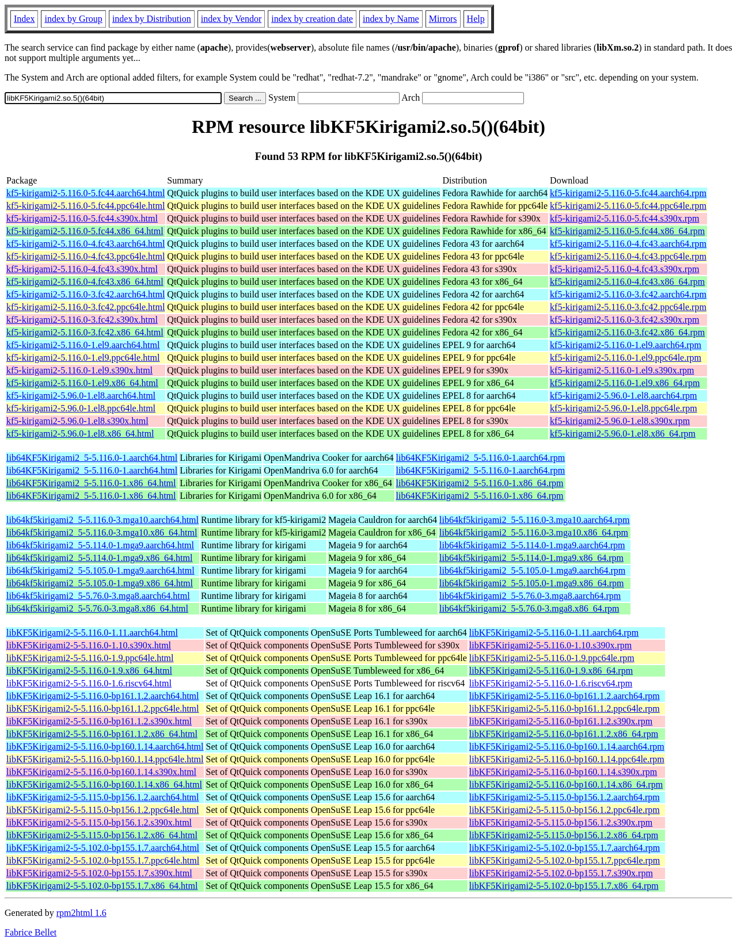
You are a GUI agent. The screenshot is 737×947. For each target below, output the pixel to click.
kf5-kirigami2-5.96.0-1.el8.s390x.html (77, 421)
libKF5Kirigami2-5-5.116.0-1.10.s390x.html (88, 645)
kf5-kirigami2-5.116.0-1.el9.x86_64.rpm (625, 383)
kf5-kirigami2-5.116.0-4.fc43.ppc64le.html (85, 256)
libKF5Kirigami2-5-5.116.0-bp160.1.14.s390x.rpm (563, 772)
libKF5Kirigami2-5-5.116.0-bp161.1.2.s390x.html (99, 721)
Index (24, 19)
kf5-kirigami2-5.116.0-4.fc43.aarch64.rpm (628, 244)
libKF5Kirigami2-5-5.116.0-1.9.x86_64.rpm (551, 670)
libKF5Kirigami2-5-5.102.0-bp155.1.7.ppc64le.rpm (564, 860)
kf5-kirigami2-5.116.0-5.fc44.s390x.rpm (624, 218)
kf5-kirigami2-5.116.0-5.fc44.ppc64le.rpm (628, 206)
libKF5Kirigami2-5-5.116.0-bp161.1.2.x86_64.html (101, 734)
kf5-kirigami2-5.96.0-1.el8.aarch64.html (80, 395)
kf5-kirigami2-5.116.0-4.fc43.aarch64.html (85, 244)
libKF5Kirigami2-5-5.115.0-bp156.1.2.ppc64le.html (102, 810)
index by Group (73, 19)
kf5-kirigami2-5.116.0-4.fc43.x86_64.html (85, 282)
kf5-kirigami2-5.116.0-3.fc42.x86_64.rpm (627, 332)
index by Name (391, 19)
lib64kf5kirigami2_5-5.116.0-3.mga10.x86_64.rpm (533, 532)
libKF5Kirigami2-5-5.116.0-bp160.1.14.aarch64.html (104, 746)
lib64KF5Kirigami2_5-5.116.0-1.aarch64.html (91, 458)
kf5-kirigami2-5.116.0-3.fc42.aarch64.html (85, 294)
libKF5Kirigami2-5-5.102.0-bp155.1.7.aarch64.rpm (564, 848)
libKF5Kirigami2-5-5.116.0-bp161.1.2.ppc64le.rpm (564, 708)
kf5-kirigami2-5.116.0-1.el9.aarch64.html (82, 345)
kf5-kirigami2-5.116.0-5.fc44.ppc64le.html (85, 206)
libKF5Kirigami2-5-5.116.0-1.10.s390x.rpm (550, 645)
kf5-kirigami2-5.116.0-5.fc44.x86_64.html (85, 231)
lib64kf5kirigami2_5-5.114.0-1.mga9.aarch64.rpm (532, 545)
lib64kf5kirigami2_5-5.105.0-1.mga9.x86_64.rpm (531, 583)
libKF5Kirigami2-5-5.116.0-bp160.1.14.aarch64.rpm (566, 746)
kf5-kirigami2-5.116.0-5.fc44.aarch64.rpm (628, 193)
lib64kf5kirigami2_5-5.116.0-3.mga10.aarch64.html (102, 520)
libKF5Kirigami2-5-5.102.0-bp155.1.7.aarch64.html (102, 848)
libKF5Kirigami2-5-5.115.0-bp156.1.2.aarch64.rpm (564, 797)
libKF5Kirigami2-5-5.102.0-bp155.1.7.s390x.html (99, 873)
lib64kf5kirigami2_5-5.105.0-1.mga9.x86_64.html (99, 583)
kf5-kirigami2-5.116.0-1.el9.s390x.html (79, 370)
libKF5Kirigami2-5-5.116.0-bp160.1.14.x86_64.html (104, 784)
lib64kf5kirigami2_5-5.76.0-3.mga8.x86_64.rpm (529, 608)
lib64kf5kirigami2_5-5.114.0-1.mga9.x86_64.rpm (531, 558)
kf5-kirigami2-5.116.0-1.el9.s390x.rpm (622, 370)
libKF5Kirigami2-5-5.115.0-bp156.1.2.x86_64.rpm (563, 835)
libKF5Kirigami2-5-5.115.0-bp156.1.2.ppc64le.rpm (564, 810)
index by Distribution (151, 19)
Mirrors (443, 19)
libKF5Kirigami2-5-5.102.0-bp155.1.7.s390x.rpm (561, 873)
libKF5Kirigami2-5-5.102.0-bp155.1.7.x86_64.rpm (564, 886)
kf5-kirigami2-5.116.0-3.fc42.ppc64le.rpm (628, 307)
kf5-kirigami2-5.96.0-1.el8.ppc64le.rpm (623, 408)
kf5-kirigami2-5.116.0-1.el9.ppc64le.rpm (625, 357)
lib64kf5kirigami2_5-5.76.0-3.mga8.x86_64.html (97, 608)
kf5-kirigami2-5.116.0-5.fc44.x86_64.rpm (627, 231)
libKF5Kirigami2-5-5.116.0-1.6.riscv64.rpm (550, 683)
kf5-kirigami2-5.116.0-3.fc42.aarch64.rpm (628, 294)
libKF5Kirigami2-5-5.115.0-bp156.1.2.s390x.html (99, 822)
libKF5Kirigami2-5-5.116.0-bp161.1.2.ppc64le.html (102, 708)
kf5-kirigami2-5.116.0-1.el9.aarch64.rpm (625, 345)
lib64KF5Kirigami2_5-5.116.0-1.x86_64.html (91, 483)
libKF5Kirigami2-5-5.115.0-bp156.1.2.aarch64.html (102, 797)
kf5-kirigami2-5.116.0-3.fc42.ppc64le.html (85, 307)
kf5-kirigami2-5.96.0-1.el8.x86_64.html (80, 433)
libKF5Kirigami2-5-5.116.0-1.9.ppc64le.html (89, 658)
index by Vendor (231, 19)
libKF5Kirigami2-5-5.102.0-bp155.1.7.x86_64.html (101, 886)
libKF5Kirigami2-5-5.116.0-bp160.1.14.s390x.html (101, 772)
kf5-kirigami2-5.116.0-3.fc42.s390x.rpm (624, 319)
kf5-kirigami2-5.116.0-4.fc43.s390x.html (82, 269)
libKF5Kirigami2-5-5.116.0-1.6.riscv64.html (89, 683)
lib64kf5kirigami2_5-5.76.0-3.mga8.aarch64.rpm (530, 596)
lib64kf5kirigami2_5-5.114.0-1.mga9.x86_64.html (99, 558)
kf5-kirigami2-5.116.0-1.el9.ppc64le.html (82, 357)
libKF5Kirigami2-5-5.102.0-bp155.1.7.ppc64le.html (102, 860)
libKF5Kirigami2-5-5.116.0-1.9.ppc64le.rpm (552, 658)
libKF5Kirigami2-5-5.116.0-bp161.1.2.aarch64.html (102, 696)
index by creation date (312, 19)
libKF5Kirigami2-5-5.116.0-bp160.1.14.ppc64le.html (104, 759)
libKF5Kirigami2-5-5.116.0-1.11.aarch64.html (92, 632)
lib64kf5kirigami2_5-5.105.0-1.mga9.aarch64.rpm (532, 570)
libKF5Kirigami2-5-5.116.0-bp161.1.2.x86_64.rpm (563, 734)
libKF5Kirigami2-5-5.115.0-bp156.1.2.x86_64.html (101, 835)
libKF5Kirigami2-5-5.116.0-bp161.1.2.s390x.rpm (561, 721)
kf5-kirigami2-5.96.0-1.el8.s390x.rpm (620, 421)
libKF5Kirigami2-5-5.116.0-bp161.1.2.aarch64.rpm (564, 696)
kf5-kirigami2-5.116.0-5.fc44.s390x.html (82, 218)
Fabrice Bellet (30, 932)
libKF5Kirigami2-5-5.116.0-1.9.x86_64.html (89, 670)
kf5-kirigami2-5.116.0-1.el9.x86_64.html (82, 383)
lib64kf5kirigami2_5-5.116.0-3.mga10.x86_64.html (101, 532)
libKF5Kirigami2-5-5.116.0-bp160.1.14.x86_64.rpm (566, 784)
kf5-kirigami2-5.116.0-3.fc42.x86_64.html (85, 332)
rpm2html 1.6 (81, 913)
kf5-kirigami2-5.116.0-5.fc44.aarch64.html (85, 193)
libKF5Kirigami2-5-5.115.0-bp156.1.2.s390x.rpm (561, 822)
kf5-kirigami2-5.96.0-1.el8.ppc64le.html (80, 408)
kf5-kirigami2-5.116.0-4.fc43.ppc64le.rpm (628, 256)
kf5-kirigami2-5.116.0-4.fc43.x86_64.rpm (627, 282)
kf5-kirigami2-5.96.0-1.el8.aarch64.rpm (623, 395)
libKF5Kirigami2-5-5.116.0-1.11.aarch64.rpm (554, 632)
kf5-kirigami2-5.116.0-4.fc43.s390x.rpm (624, 269)
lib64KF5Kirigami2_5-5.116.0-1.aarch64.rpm (480, 458)
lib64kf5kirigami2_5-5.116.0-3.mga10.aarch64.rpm (534, 520)
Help (476, 19)
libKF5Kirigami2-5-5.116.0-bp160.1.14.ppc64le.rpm (566, 759)
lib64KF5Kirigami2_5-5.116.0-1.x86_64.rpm (480, 483)
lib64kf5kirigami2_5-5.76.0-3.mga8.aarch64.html (98, 596)
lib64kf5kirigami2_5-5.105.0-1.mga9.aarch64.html (100, 570)
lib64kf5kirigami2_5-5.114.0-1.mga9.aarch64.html (100, 545)
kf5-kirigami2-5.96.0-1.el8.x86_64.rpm (623, 433)
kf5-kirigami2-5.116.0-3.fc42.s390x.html (82, 319)
